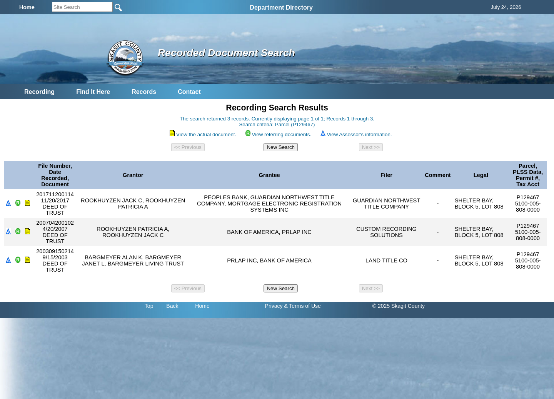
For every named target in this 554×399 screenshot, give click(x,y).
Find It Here (93, 91)
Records (144, 91)
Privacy (274, 306)
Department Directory (281, 7)
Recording (39, 91)
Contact (189, 91)
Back (172, 306)
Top (149, 306)
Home (202, 306)
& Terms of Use (302, 306)
